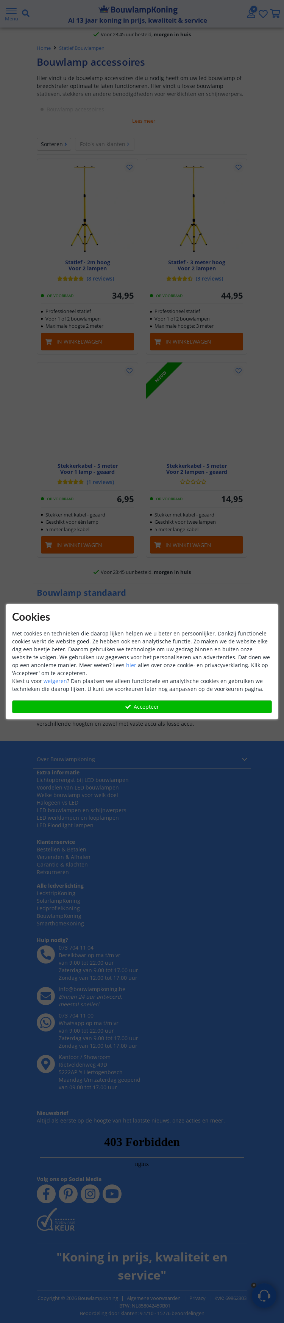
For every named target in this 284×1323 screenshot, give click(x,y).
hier (131, 665)
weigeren (55, 681)
